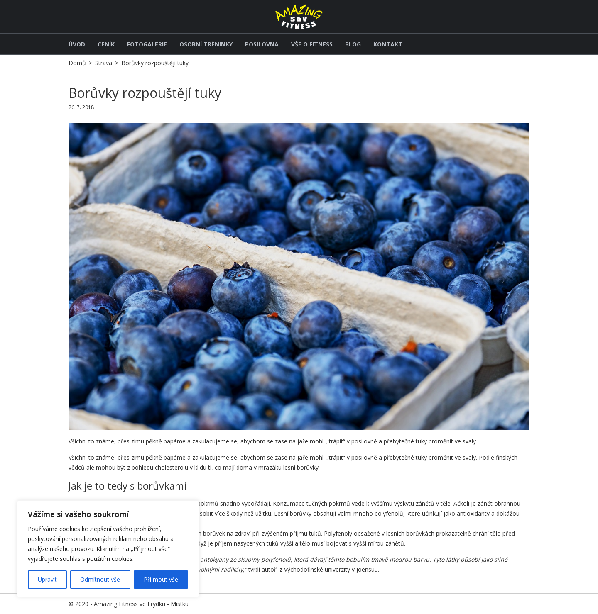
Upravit (47, 579)
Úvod (77, 44)
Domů (77, 63)
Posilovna (262, 44)
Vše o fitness (312, 44)
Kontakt (387, 44)
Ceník (106, 44)
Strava (103, 63)
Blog (353, 44)
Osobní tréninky (206, 44)
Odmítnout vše (100, 579)
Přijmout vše (161, 579)
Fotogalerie (147, 44)
